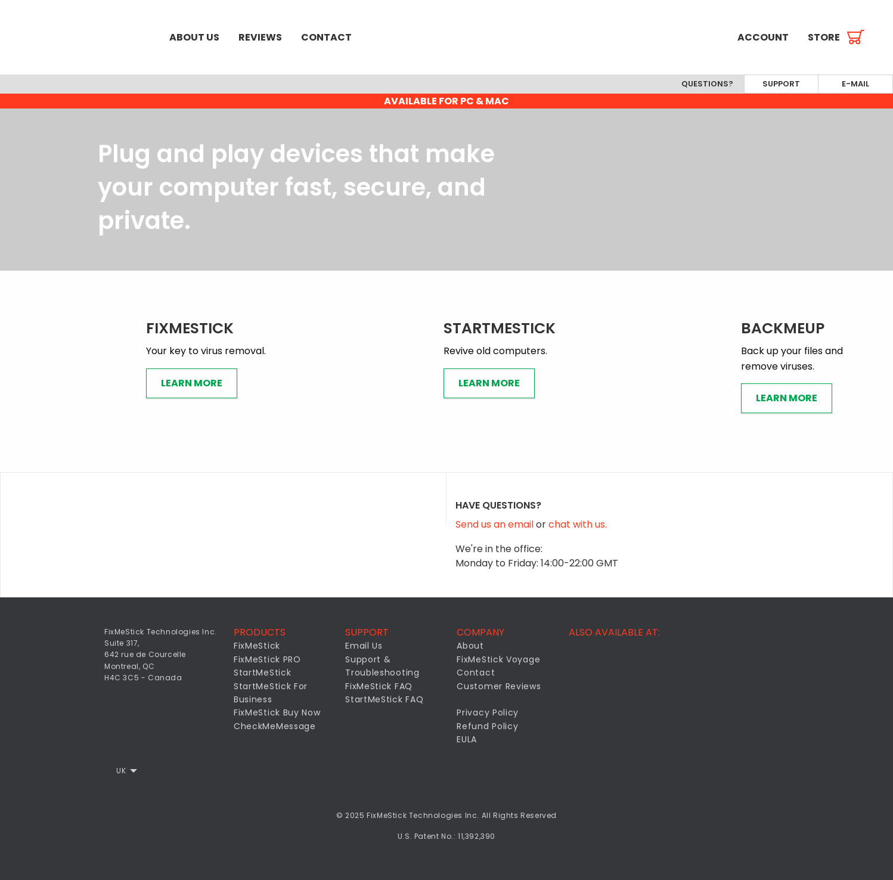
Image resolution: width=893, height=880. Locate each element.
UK (121, 771)
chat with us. (577, 524)
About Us (194, 37)
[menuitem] (80, 37)
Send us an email (495, 524)
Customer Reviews (499, 686)
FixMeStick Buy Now (277, 712)
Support (781, 83)
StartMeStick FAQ (384, 699)
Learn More (191, 383)
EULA (467, 739)
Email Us (364, 646)
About (470, 646)
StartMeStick (262, 672)
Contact (326, 37)
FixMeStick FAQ (379, 686)
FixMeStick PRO (267, 659)
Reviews (260, 37)
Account (763, 37)
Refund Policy (487, 726)
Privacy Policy (488, 712)
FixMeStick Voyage (498, 659)
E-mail (855, 83)
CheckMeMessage (275, 726)
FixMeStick (257, 646)
